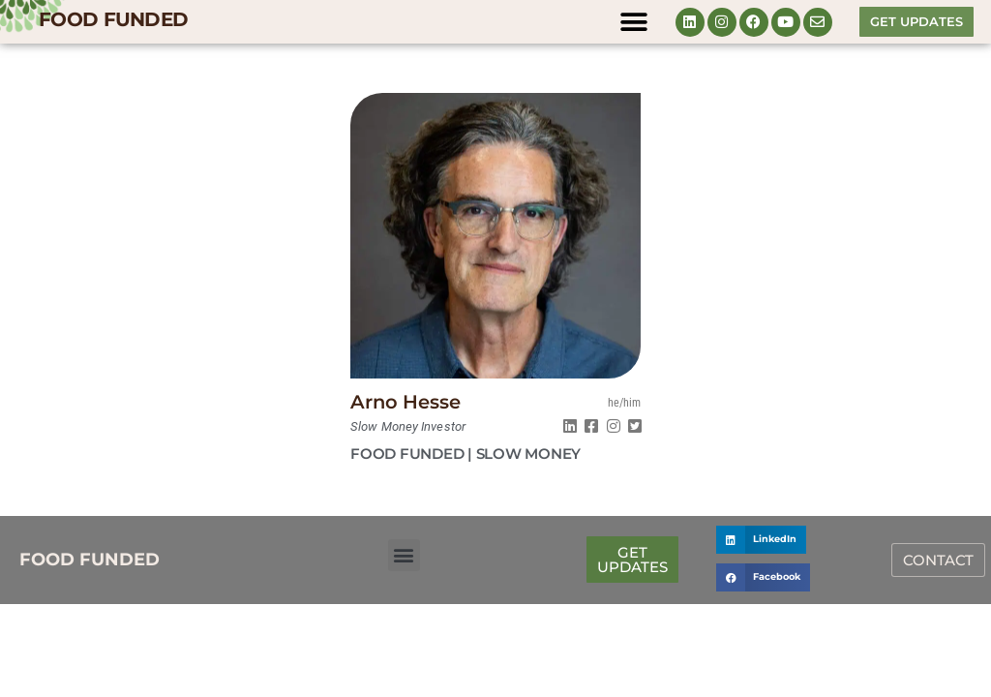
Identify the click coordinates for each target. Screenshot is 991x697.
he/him (624, 402)
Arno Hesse (405, 401)
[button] (634, 22)
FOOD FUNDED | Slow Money (465, 453)
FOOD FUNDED (113, 19)
